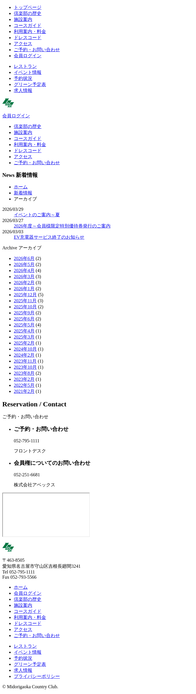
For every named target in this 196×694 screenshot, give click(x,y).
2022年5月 (24, 385)
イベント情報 (27, 72)
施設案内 (23, 19)
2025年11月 (25, 300)
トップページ (27, 7)
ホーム (21, 186)
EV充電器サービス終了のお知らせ (49, 237)
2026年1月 (24, 288)
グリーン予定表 (30, 84)
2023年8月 (24, 373)
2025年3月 (24, 336)
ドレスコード (27, 37)
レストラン (25, 66)
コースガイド (27, 25)
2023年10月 (25, 367)
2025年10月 (25, 306)
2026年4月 (24, 270)
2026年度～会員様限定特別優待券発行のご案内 (62, 225)
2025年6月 (24, 318)
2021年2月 (24, 391)
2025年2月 (24, 343)
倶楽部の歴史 (27, 13)
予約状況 (23, 78)
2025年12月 (25, 294)
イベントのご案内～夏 (37, 214)
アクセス (23, 43)
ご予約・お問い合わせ (37, 49)
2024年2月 (24, 355)
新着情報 (23, 192)
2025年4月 (24, 330)
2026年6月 (24, 258)
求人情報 (23, 90)
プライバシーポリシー (37, 676)
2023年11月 (25, 361)
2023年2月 (24, 379)
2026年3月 (24, 276)
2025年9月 (24, 312)
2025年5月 (24, 324)
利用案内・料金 (30, 31)
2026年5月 (24, 264)
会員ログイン (27, 55)
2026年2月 (24, 282)
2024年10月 (25, 349)
